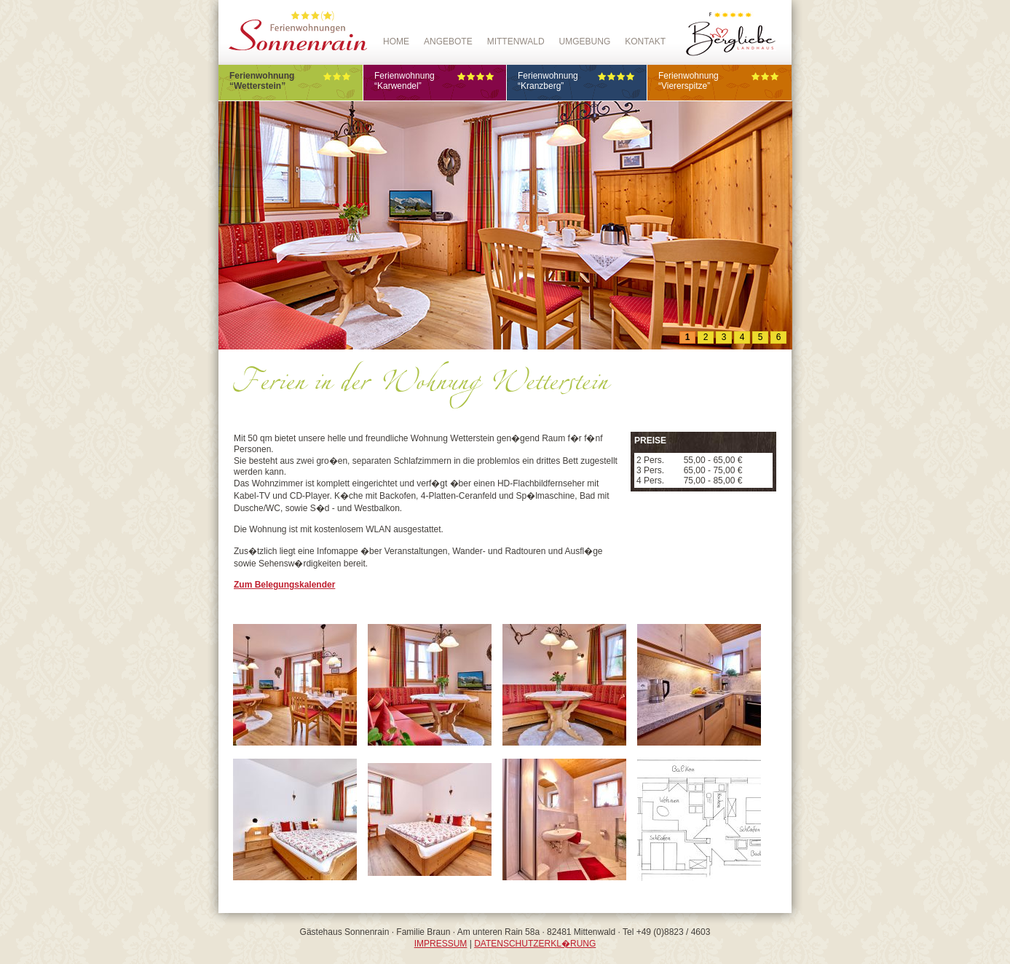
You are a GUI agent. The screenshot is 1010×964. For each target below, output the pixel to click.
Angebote (448, 41)
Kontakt (645, 41)
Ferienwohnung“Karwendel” (435, 81)
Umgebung (585, 41)
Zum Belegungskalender (284, 585)
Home (396, 41)
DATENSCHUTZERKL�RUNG (535, 944)
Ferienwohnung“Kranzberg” (577, 81)
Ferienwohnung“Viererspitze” (719, 81)
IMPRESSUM (440, 944)
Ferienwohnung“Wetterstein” (290, 81)
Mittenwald (516, 41)
